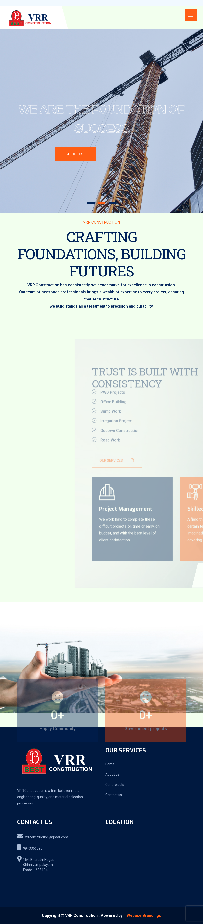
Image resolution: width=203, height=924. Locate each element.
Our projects (114, 785)
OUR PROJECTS (123, 156)
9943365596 (30, 847)
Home (110, 764)
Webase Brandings (144, 915)
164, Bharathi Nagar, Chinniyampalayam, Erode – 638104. (35, 864)
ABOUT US (75, 154)
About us (112, 774)
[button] (90, 203)
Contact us (113, 795)
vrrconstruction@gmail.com (42, 836)
